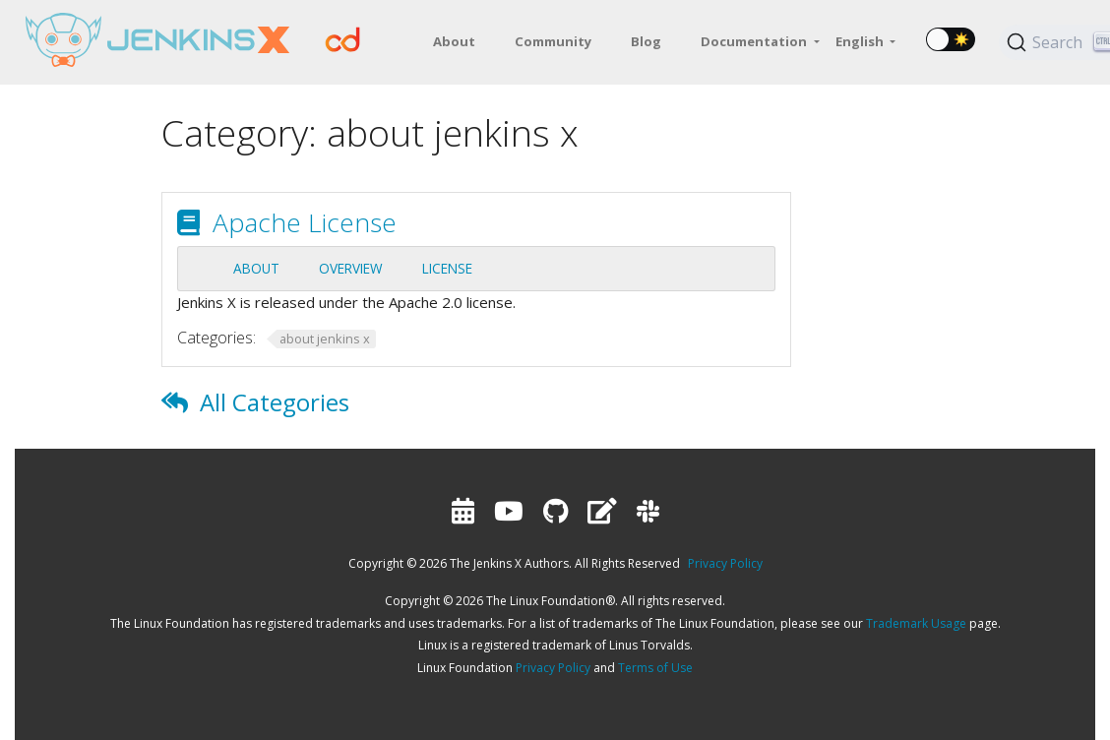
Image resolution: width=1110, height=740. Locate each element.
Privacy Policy (725, 563)
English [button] (861, 41)
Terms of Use (655, 667)
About (256, 268)
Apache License (305, 222)
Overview (351, 268)
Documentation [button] (755, 41)
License (447, 268)
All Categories (274, 402)
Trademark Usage (916, 623)
